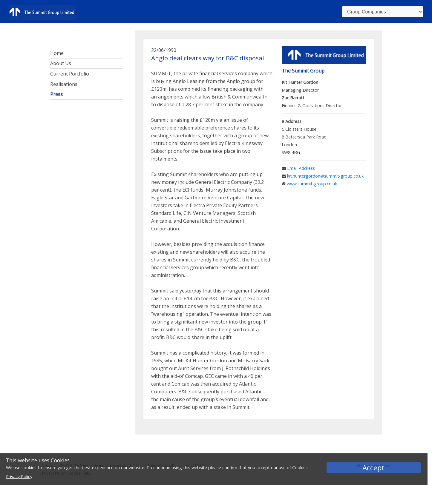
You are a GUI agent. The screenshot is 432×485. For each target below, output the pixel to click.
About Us (60, 63)
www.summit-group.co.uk (312, 184)
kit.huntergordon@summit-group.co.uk (325, 176)
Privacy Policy (19, 476)
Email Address (301, 168)
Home (57, 53)
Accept (373, 467)
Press (56, 94)
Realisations (63, 84)
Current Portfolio (69, 73)
